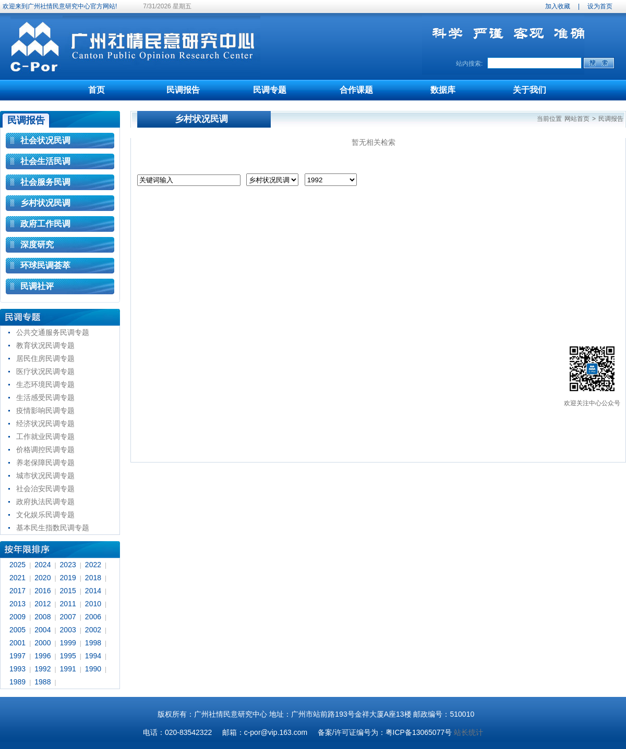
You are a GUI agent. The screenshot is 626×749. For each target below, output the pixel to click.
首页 (96, 89)
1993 (17, 669)
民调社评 (37, 286)
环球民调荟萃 (45, 265)
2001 (17, 643)
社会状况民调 (45, 140)
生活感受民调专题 (45, 397)
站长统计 (468, 732)
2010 (93, 604)
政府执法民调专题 (45, 501)
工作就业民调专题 (45, 436)
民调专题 (269, 89)
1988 (42, 682)
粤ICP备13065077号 (419, 732)
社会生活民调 (45, 161)
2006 (93, 617)
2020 (42, 577)
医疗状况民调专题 (45, 371)
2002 (93, 630)
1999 (68, 643)
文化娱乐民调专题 (45, 514)
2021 (17, 577)
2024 (42, 564)
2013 (17, 604)
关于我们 (529, 89)
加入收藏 (557, 6)
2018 (93, 577)
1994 (93, 656)
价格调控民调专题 (45, 449)
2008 (42, 617)
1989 (17, 682)
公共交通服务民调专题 (52, 332)
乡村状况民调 (45, 202)
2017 (17, 590)
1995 (68, 656)
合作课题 (356, 89)
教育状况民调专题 (45, 345)
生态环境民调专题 (45, 384)
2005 (17, 630)
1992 (42, 669)
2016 (42, 590)
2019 (68, 577)
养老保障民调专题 (45, 462)
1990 (93, 669)
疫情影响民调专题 (45, 410)
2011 (68, 604)
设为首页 (599, 6)
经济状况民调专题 (45, 423)
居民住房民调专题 (45, 358)
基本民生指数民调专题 (52, 527)
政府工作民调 (45, 223)
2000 (42, 643)
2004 (42, 630)
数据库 (442, 89)
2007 (68, 617)
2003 (68, 630)
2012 (42, 604)
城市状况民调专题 (45, 475)
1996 (42, 656)
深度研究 (37, 244)
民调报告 (183, 89)
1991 (68, 669)
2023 (68, 564)
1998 (93, 643)
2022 (93, 564)
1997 (17, 656)
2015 (68, 590)
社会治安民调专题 (45, 488)
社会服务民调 (45, 182)
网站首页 (576, 118)
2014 (93, 590)
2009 (17, 617)
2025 (17, 564)
